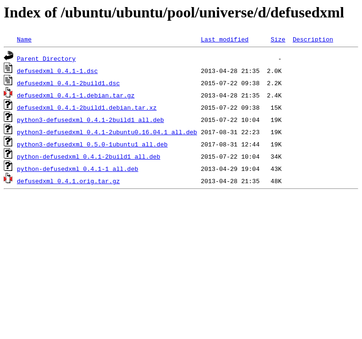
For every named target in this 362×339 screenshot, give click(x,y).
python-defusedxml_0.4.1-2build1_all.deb (88, 156)
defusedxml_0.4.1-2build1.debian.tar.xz (86, 107)
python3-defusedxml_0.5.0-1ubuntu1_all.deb (92, 144)
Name (24, 39)
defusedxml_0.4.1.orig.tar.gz (68, 181)
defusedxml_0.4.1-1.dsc (57, 70)
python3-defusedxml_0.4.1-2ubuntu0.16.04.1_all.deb (107, 132)
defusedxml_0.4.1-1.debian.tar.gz (76, 95)
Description (313, 39)
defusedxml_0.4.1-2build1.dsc (68, 83)
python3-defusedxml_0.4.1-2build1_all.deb (90, 119)
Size (278, 39)
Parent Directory (46, 58)
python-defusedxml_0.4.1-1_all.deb (77, 168)
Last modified (224, 39)
